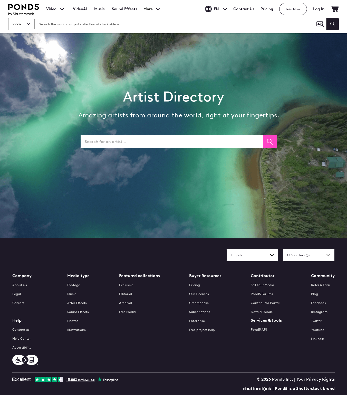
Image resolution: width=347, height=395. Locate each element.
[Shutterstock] (258, 388)
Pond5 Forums (262, 294)
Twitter (316, 321)
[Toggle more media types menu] (154, 9)
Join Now (293, 9)
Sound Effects (124, 12)
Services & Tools (266, 320)
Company (22, 275)
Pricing (267, 9)
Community (323, 275)
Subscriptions (199, 312)
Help (17, 320)
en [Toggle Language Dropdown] (216, 9)
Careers (18, 303)
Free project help (202, 330)
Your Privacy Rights (315, 379)
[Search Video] (174, 24)
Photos (72, 321)
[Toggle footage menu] (62, 9)
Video (51, 9)
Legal (16, 294)
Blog (314, 294)
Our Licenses (199, 294)
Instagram (319, 312)
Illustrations (76, 330)
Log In (318, 9)
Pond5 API (259, 329)
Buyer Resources (205, 275)
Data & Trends (262, 312)
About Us (19, 285)
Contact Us (243, 9)
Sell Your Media (262, 285)
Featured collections (139, 275)
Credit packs (199, 303)
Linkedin (317, 339)
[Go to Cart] (334, 9)
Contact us (21, 329)
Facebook (318, 303)
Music (71, 294)
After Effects (77, 303)
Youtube (317, 330)
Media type (78, 275)
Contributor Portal (265, 303)
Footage (73, 285)
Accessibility (21, 347)
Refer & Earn (320, 285)
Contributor (262, 275)
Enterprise (197, 321)
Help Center (21, 338)
